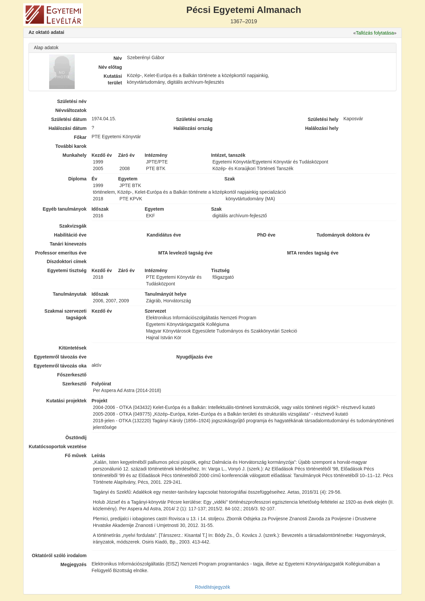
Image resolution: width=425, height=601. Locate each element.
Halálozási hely (321, 128)
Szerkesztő (74, 383)
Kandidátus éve (164, 235)
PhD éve (266, 235)
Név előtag (110, 67)
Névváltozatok (71, 110)
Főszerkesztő (72, 374)
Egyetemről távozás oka (60, 365)
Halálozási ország (192, 128)
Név (118, 58)
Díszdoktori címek (67, 261)
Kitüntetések (73, 348)
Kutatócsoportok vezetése (57, 446)
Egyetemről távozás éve (60, 356)
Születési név (72, 101)
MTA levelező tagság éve (185, 252)
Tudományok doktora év (343, 235)
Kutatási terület (113, 79)
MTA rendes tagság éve (312, 252)
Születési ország (194, 119)
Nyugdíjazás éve (194, 356)
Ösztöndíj (76, 437)
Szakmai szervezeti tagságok (65, 314)
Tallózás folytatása (375, 33)
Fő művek (75, 455)
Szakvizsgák (73, 226)
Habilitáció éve (70, 235)
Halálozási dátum (67, 128)
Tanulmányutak (70, 294)
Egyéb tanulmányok (64, 209)
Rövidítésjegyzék (212, 587)
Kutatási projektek (66, 400)
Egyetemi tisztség (66, 270)
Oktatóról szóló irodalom (59, 555)
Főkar (80, 137)
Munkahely (74, 155)
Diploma (77, 178)
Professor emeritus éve (61, 252)
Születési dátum (69, 119)
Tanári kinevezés (68, 244)
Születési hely (323, 119)
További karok (71, 146)
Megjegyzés (73, 564)
